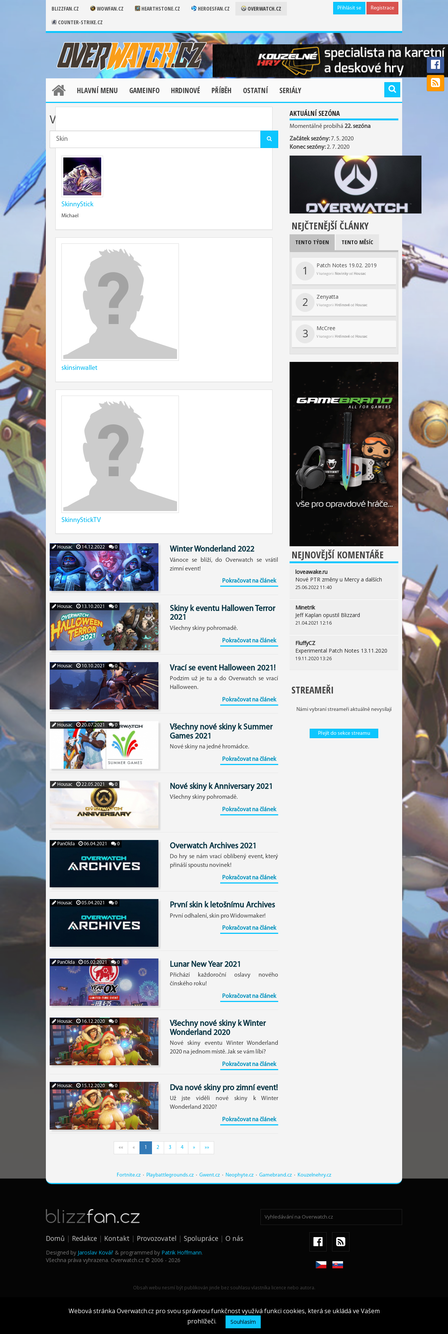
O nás (234, 1238)
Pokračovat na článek (249, 581)
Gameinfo (144, 90)
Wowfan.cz (107, 8)
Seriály (290, 90)
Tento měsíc (357, 242)
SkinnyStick (77, 204)
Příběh (221, 90)
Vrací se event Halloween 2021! (223, 668)
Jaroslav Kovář (95, 1252)
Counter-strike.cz (77, 22)
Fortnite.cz (129, 1175)
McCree (331, 333)
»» (207, 1147)
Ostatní (255, 90)
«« (121, 1147)
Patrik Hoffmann (181, 1252)
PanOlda (63, 844)
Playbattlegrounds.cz (170, 1175)
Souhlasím (243, 1321)
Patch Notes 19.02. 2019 (336, 271)
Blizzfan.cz (65, 8)
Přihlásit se (349, 8)
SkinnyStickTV (81, 520)
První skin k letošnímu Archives (222, 905)
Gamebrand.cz (275, 1175)
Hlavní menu (97, 90)
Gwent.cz (209, 1175)
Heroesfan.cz (210, 8)
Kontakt (117, 1238)
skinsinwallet (79, 368)
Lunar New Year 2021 (205, 965)
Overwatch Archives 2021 (213, 846)
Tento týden (312, 242)
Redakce (84, 1238)
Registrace (382, 8)
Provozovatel (157, 1238)
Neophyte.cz (240, 1175)
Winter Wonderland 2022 (212, 549)
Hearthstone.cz (157, 8)
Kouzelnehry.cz (314, 1175)
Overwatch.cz (261, 8)
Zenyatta (331, 302)
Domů (55, 1238)
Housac (62, 547)
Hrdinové (185, 90)
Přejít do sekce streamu (344, 733)
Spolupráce (201, 1238)
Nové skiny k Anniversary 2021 (221, 787)
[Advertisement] (344, 793)
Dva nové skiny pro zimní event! (224, 1088)
